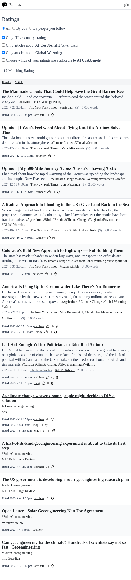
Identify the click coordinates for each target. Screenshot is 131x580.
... (17, 318)
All (6, 28)
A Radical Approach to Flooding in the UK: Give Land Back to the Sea (65, 204)
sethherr (39, 115)
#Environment (28, 102)
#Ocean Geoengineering (18, 406)
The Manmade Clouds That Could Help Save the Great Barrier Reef (63, 91)
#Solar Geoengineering (17, 453)
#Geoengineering (50, 102)
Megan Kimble (69, 266)
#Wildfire (119, 179)
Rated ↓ (6, 82)
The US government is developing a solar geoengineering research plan (65, 479)
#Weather (105, 179)
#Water (6, 306)
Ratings (15, 5)
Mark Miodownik (72, 148)
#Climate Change (62, 142)
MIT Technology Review (18, 459)
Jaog (37, 383)
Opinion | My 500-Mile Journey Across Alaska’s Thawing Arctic (59, 168)
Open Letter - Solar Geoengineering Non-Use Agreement (53, 511)
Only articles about (40, 45)
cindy (39, 332)
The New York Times (43, 107)
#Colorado (75, 261)
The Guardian (11, 558)
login (125, 5)
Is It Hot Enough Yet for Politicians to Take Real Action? (53, 344)
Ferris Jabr (67, 107)
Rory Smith (69, 230)
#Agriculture (34, 220)
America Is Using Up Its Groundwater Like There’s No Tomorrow (61, 286)
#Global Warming (86, 142)
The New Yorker (41, 370)
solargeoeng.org (12, 522)
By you (19, 28)
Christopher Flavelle (98, 312)
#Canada (28, 364)
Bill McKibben (64, 370)
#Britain (58, 220)
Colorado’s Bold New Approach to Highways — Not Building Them (62, 250)
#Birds (47, 220)
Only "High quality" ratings (24, 38)
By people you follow (47, 28)
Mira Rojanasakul (71, 312)
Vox (4, 412)
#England (94, 220)
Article (19, 82)
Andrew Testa (87, 230)
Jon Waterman (70, 184)
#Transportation (117, 261)
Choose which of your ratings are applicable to (51, 60)
